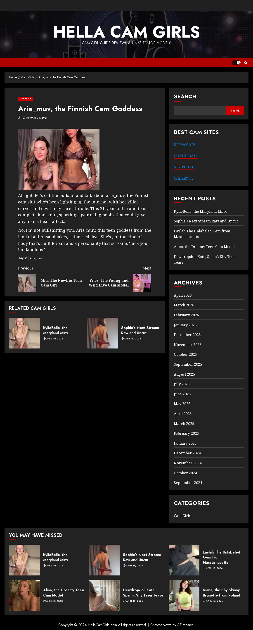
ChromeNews (160, 625)
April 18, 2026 (54, 601)
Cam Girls (25, 98)
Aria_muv (36, 258)
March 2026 (184, 305)
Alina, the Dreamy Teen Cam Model (204, 246)
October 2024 (185, 472)
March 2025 (184, 423)
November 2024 (187, 463)
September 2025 (188, 364)
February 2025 (186, 433)
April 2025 (183, 413)
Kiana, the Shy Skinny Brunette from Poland (221, 592)
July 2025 (182, 384)
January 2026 (185, 324)
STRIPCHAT (184, 167)
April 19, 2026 (54, 338)
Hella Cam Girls (126, 32)
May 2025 (182, 403)
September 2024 (188, 482)
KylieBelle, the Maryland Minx (55, 330)
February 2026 (186, 315)
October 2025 (185, 354)
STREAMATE (184, 144)
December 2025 (187, 334)
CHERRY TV (184, 178)
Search (185, 96)
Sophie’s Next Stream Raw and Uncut (140, 330)
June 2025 (182, 393)
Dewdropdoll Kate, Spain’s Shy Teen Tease (143, 592)
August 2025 (184, 374)
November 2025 (187, 344)
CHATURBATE (186, 155)
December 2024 (187, 453)
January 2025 (185, 443)
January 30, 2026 (37, 117)
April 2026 (183, 295)
